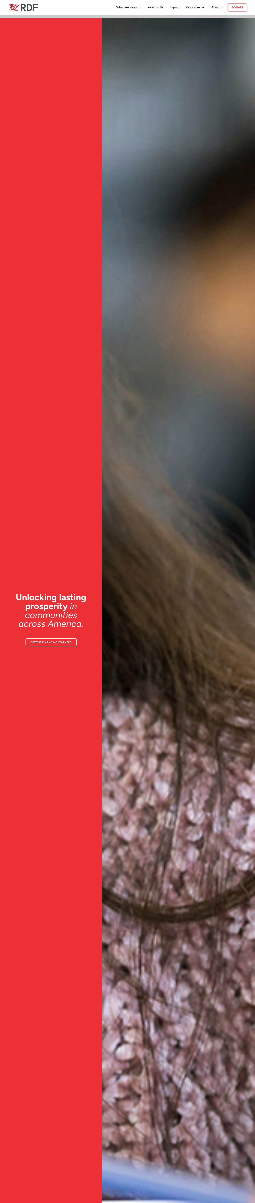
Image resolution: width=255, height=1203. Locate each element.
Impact (175, 7)
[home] (23, 7)
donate (237, 7)
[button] (195, 7)
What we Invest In (128, 7)
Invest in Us (155, 7)
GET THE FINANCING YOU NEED (51, 642)
